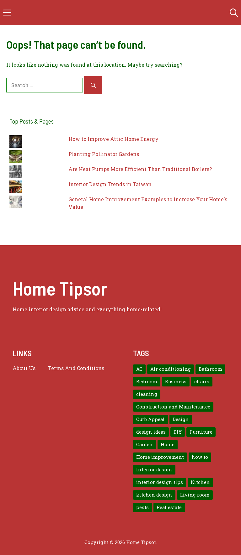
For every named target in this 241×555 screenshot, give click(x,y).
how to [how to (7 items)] (200, 457)
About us (24, 368)
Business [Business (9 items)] (175, 382)
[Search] (93, 85)
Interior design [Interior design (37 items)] (154, 470)
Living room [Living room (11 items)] (195, 495)
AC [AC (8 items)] (139, 369)
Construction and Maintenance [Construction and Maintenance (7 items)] (173, 407)
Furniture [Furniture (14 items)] (201, 432)
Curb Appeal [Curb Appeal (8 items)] (150, 419)
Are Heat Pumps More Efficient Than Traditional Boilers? (140, 169)
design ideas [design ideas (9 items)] (151, 432)
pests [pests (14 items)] (142, 507)
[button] (234, 12)
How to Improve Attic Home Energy (113, 139)
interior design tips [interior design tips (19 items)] (159, 482)
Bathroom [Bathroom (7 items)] (210, 369)
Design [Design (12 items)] (181, 419)
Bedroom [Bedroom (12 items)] (146, 382)
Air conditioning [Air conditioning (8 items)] (170, 369)
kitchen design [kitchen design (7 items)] (154, 495)
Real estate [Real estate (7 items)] (169, 507)
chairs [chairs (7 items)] (201, 382)
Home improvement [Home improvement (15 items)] (160, 457)
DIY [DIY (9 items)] (178, 432)
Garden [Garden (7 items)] (144, 444)
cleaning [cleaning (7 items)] (146, 394)
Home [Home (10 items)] (167, 444)
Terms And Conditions (76, 368)
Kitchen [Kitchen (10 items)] (200, 482)
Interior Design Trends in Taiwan (110, 184)
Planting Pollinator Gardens (103, 154)
